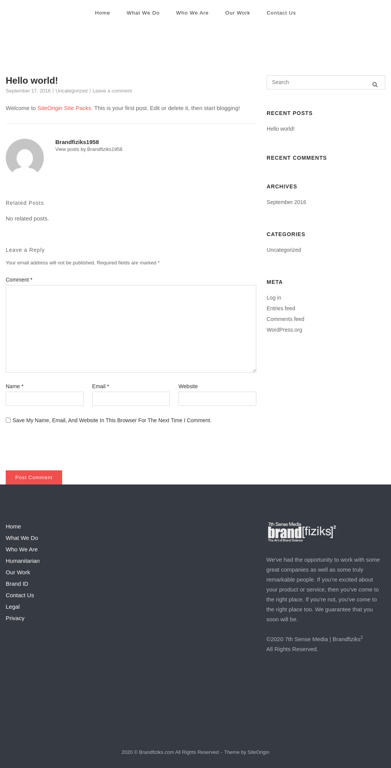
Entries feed (281, 308)
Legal (13, 606)
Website (188, 386)
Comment (19, 280)
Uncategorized (72, 91)
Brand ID (17, 583)
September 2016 (286, 202)
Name (15, 386)
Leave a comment (112, 91)
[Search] (375, 84)
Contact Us (281, 13)
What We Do (143, 13)
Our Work (237, 13)
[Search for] (326, 82)
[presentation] (57, 443)
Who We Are (192, 13)
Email (100, 386)
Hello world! (280, 129)
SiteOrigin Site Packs (64, 108)
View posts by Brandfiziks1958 (88, 149)
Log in (274, 298)
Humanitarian (23, 560)
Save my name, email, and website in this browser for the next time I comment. (112, 420)
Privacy (15, 618)
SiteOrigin (258, 752)
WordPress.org (284, 330)
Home (102, 13)
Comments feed (285, 319)
